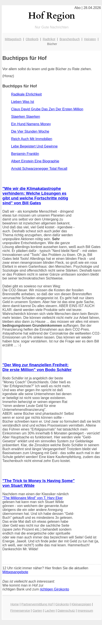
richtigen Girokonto (54, 589)
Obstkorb (32, 39)
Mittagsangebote (15, 572)
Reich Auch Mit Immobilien (31, 139)
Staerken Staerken (25, 116)
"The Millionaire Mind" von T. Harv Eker (32, 498)
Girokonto (62, 604)
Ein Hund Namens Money (31, 124)
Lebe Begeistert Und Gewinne (34, 146)
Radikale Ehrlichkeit (26, 94)
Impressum (85, 610)
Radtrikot (49, 39)
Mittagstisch (13, 39)
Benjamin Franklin (25, 154)
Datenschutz (66, 610)
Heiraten (90, 39)
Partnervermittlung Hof (37, 604)
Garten (37, 610)
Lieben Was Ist (22, 102)
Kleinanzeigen (81, 604)
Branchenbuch (70, 39)
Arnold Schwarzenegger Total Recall (39, 168)
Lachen (50, 610)
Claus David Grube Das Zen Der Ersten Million (47, 109)
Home (14, 604)
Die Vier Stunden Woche (30, 131)
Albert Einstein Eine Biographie (35, 161)
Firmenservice (20, 610)
